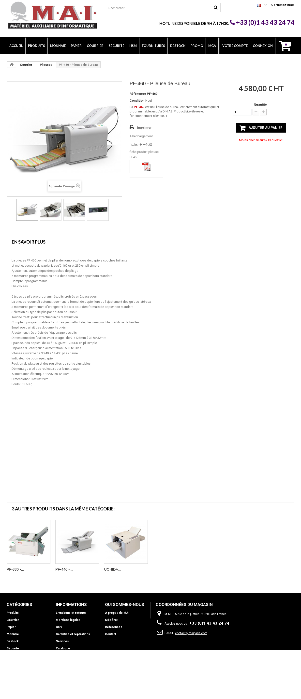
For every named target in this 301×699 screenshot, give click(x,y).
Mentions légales (68, 620)
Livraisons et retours (71, 613)
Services (62, 641)
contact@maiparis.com (191, 633)
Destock (13, 641)
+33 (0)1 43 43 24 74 (262, 22)
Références (113, 627)
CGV (59, 627)
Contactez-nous (282, 5)
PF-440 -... (64, 569)
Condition (137, 100)
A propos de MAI (117, 613)
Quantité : (261, 104)
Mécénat (111, 620)
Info (9, 670)
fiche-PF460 (141, 144)
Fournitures (15, 662)
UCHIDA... (112, 569)
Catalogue (63, 648)
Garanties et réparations (73, 634)
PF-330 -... (15, 569)
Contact (110, 634)
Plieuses (46, 65)
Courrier (26, 65)
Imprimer (144, 127)
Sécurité (13, 648)
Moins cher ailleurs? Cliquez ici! (261, 140)
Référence (138, 94)
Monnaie (13, 634)
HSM (10, 655)
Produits (13, 613)
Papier (11, 627)
